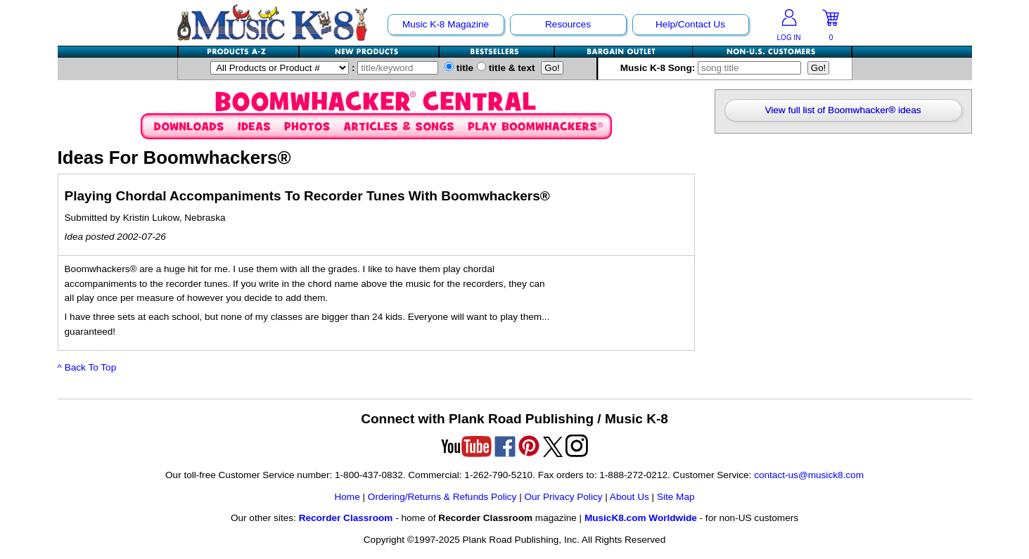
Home (346, 496)
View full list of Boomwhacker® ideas (843, 110)
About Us (629, 496)
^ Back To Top (87, 367)
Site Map (676, 496)
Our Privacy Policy (563, 496)
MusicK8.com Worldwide (640, 518)
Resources (568, 24)
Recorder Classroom (346, 518)
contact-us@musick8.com (809, 475)
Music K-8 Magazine (445, 24)
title (459, 68)
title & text (506, 68)
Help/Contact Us (690, 24)
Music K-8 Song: (713, 68)
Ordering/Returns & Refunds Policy (442, 496)
